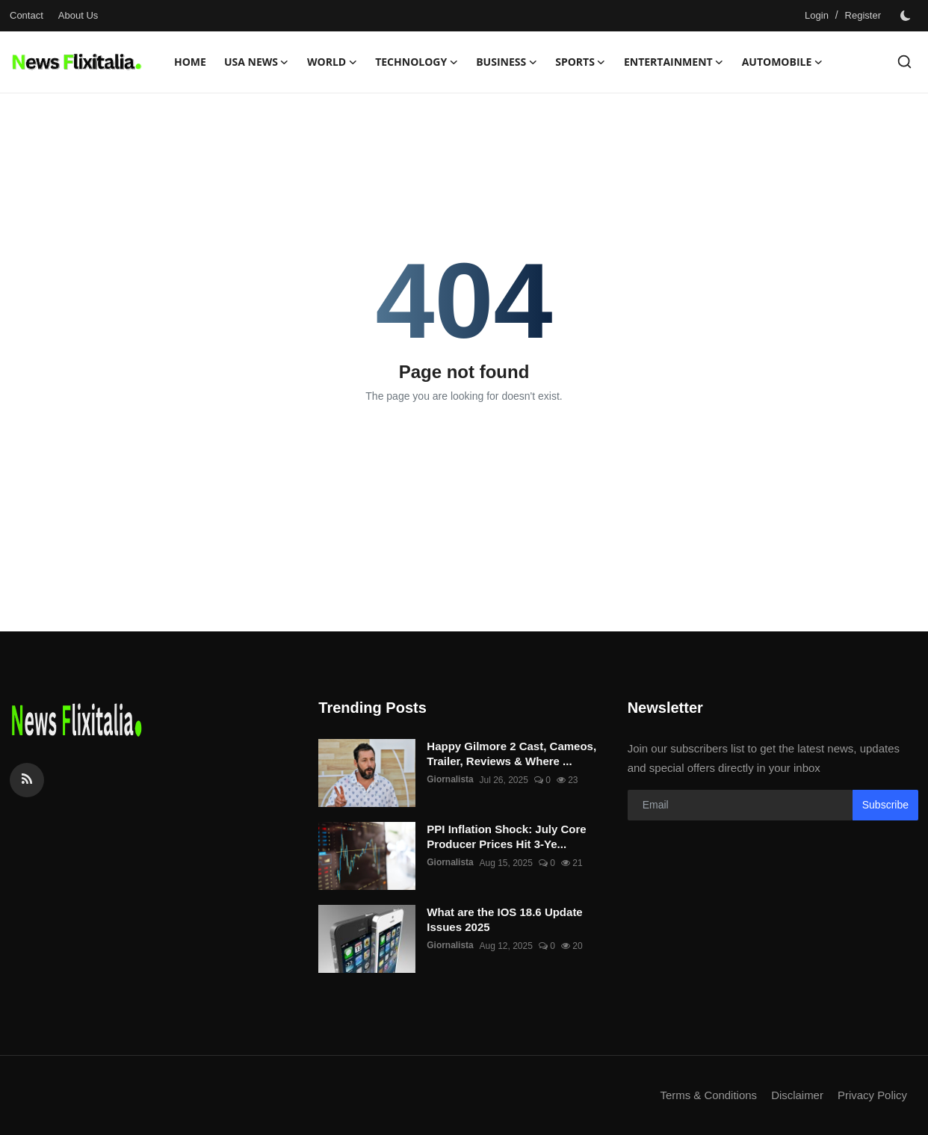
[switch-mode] (907, 15)
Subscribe (885, 805)
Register (863, 15)
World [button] (332, 62)
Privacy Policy (872, 1095)
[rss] (27, 780)
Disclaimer (796, 1095)
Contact (26, 15)
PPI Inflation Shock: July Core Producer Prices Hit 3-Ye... (506, 836)
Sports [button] (580, 62)
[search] (904, 61)
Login (817, 15)
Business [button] (506, 62)
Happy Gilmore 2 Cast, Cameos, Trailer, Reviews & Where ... (511, 753)
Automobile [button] (782, 62)
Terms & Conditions (707, 1095)
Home (190, 62)
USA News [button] (256, 62)
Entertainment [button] (674, 62)
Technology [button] (416, 62)
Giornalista (450, 780)
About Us (78, 15)
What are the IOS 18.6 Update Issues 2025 (504, 919)
